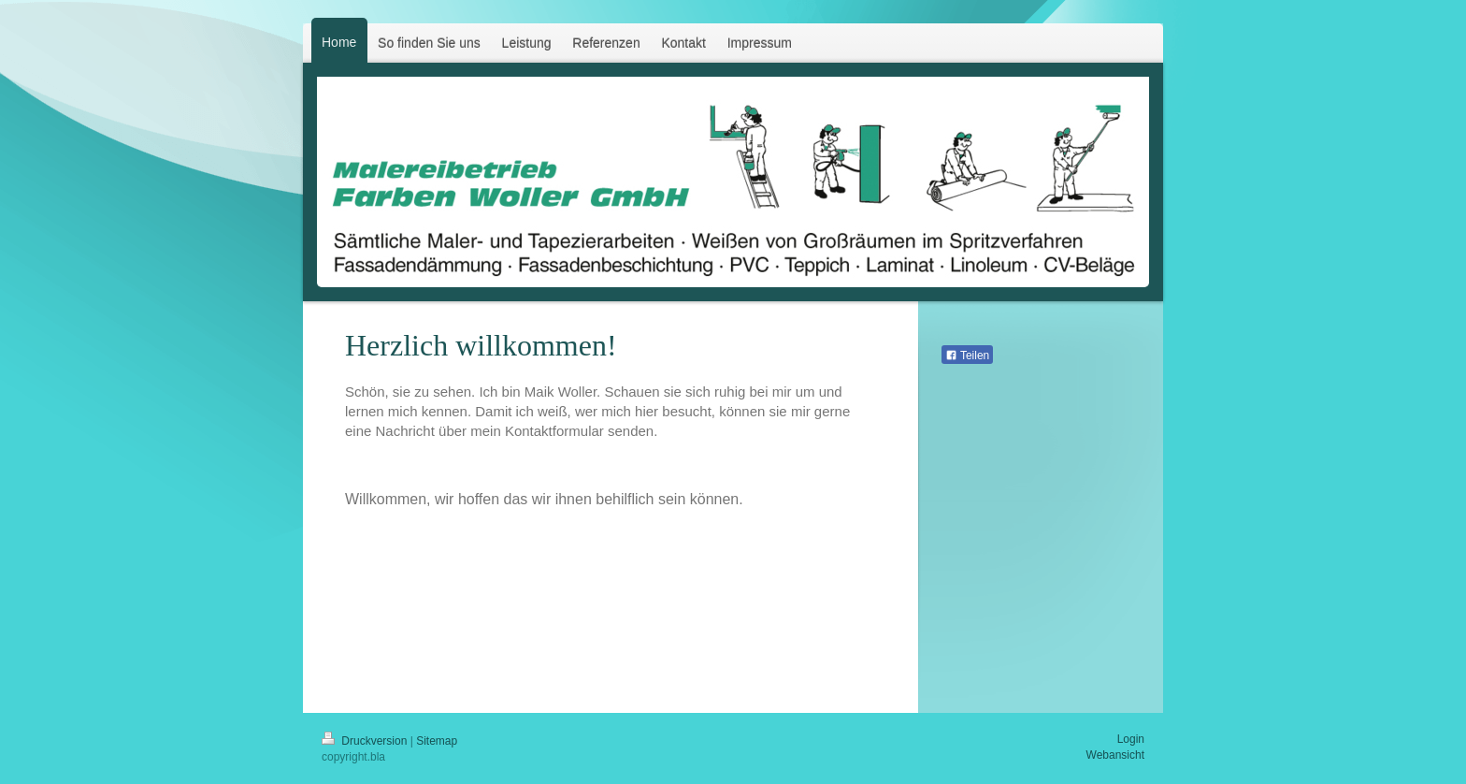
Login (1130, 739)
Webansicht (1115, 755)
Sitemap (436, 741)
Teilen (967, 355)
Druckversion (366, 741)
